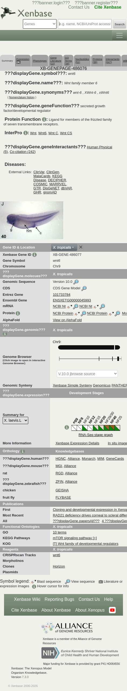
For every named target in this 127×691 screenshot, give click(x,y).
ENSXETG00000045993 (72, 300)
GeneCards (115, 459)
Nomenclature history (21, 97)
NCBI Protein (63, 313)
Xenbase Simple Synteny (72, 385)
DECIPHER (57, 180)
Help (108, 599)
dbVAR (66, 188)
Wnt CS (66, 133)
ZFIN (59, 481)
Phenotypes (40, 60)
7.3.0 (25, 677)
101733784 (61, 295)
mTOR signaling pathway (73, 538)
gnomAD (50, 192)
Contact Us (89, 599)
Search (120, 24)
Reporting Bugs (59, 599)
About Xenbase (56, 610)
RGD (59, 473)
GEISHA (62, 490)
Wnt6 (42, 133)
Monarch (89, 459)
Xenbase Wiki (27, 599)
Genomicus (102, 385)
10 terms (59, 532)
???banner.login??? (51, 3)
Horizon (59, 566)
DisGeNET (51, 188)
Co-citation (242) (23, 152)
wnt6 (56, 555)
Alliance (74, 459)
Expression (22, 60)
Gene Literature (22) (55, 60)
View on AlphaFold (67, 320)
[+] (95, 538)
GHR (37, 192)
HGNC (60, 459)
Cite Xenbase (24, 610)
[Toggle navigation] (119, 35)
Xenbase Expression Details (77, 443)
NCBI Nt (59, 306)
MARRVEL (58, 184)
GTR (37, 188)
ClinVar (38, 172)
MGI (58, 466)
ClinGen (52, 172)
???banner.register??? (96, 3)
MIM (100, 459)
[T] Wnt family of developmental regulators (85, 544)
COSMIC (40, 184)
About (90, 610)
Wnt (33, 133)
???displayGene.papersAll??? (76, 521)
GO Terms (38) (68, 60)
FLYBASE (63, 497)
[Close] (81, 247)
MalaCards (41, 176)
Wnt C (53, 133)
